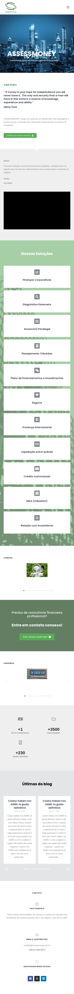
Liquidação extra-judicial (37, 452)
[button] (20, 135)
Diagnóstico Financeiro (37, 304)
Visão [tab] (6, 179)
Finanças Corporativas (37, 280)
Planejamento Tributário (37, 353)
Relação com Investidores (37, 525)
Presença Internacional (37, 427)
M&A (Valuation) (37, 501)
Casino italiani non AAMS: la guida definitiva (19, 804)
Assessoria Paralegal (37, 329)
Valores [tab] (8, 183)
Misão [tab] (7, 161)
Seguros (37, 402)
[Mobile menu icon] (68, 7)
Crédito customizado (37, 476)
